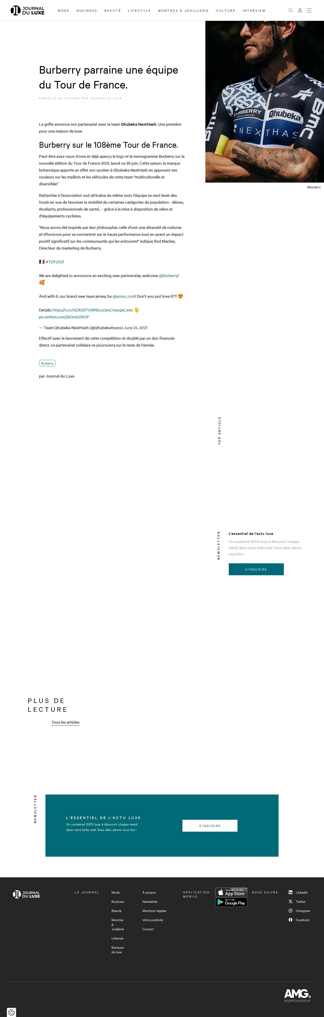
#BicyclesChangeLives (113, 309)
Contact (148, 929)
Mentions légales (154, 910)
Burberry (47, 363)
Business (87, 10)
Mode (64, 10)
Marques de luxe (118, 949)
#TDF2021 (55, 261)
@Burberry (168, 275)
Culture (226, 10)
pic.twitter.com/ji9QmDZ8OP (64, 316)
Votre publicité (152, 919)
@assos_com (124, 296)
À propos (149, 892)
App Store (231, 892)
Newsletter (150, 901)
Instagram (299, 910)
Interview (254, 10)
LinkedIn (298, 892)
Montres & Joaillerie (183, 10)
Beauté (112, 10)
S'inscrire (256, 569)
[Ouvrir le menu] (309, 10)
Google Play (231, 902)
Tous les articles (65, 722)
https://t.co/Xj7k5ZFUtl (73, 309)
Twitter (297, 901)
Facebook (299, 919)
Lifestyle (139, 10)
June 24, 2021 (135, 327)
